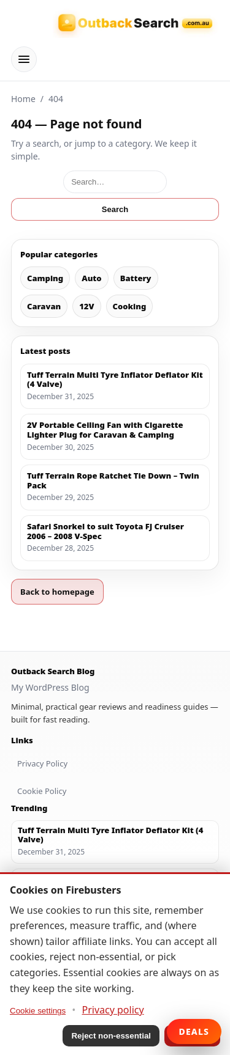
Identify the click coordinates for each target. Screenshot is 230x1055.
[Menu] (24, 59)
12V (86, 306)
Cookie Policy (41, 790)
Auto (91, 278)
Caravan (44, 306)
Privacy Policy (42, 763)
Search (115, 209)
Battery (135, 278)
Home (23, 99)
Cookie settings (38, 1010)
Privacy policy (113, 1009)
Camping (45, 278)
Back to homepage (57, 591)
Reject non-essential (111, 1035)
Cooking (130, 306)
